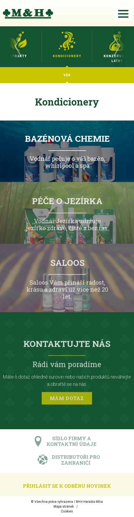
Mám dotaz (67, 399)
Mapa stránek (64, 506)
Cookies (67, 511)
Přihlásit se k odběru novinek (67, 486)
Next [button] (116, 46)
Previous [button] (17, 46)
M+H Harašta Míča (89, 502)
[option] (67, 46)
